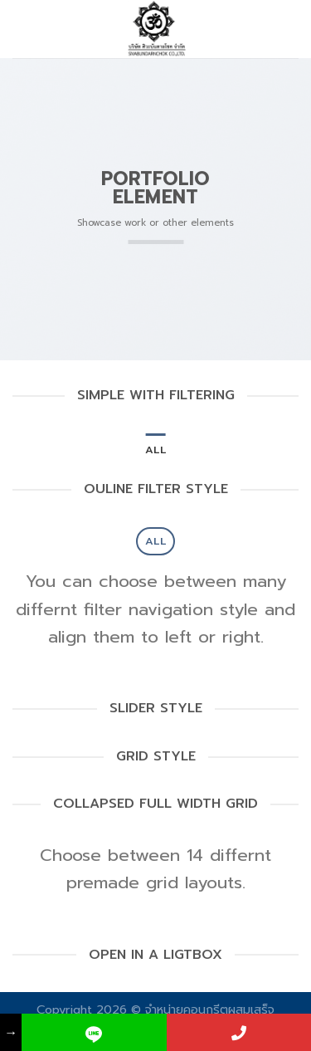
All (155, 449)
